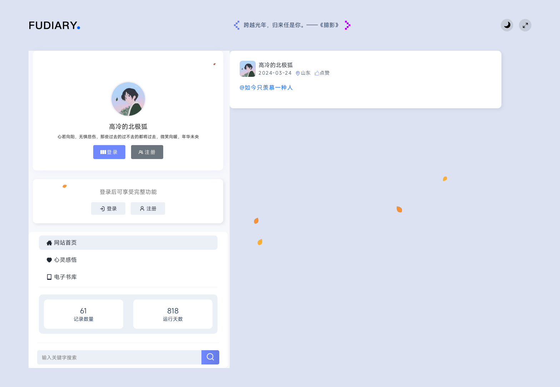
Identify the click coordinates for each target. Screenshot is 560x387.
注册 (101, 157)
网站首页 (61, 255)
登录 (63, 157)
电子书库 (61, 289)
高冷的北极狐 (190, 65)
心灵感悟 (61, 272)
